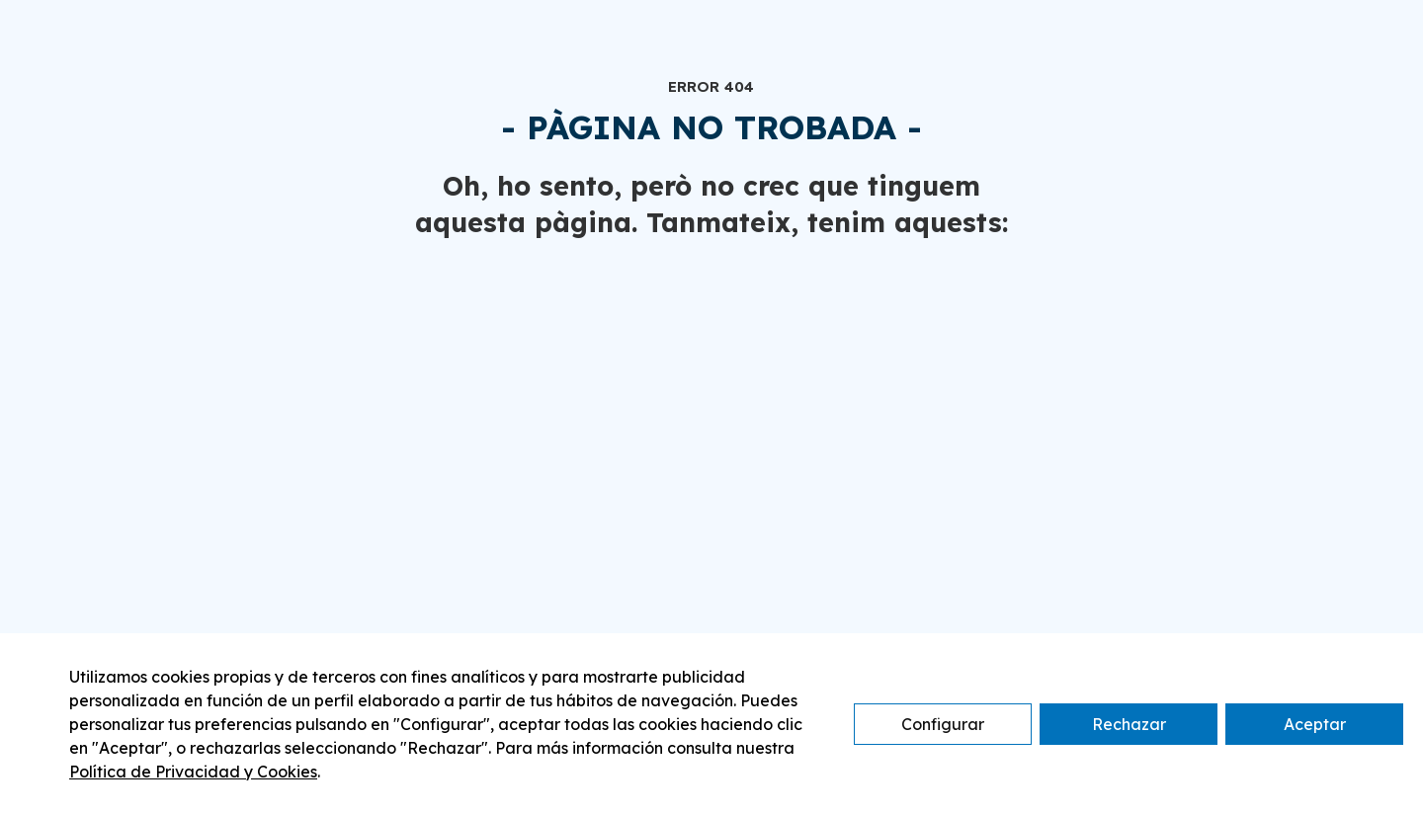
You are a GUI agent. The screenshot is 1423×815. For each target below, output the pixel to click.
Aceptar (1315, 724)
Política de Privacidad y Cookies (193, 771)
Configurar (942, 724)
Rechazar (1129, 724)
